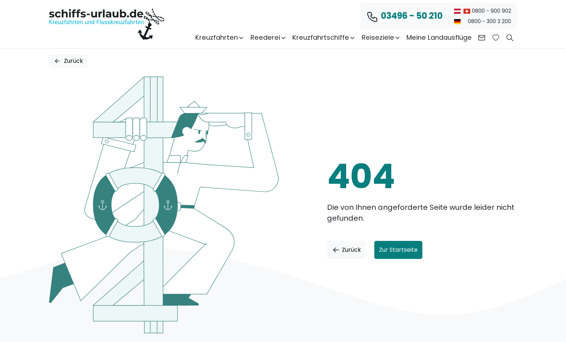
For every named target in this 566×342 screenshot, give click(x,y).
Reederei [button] (269, 37)
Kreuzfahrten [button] (219, 37)
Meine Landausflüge (439, 37)
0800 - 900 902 (482, 10)
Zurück (68, 61)
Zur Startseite (398, 250)
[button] (510, 38)
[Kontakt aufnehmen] (482, 38)
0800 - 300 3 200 (482, 21)
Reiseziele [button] (381, 37)
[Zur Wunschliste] (496, 38)
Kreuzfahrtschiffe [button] (324, 37)
